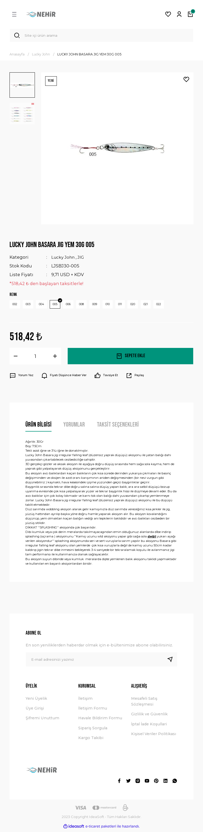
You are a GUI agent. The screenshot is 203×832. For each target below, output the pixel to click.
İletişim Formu (92, 710)
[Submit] (172, 661)
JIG (82, 258)
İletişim (85, 700)
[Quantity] (35, 358)
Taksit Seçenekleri (118, 426)
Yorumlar (74, 426)
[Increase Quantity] (55, 358)
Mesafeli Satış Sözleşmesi (144, 703)
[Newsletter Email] (101, 661)
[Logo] (40, 14)
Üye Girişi (35, 710)
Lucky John (63, 258)
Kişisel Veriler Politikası (153, 735)
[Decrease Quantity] (15, 358)
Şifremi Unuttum (42, 719)
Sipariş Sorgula (92, 729)
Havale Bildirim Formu (100, 719)
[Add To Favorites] (186, 80)
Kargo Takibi (90, 739)
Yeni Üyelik (36, 700)
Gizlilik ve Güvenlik (149, 715)
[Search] (101, 36)
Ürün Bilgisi (38, 426)
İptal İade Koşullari (149, 726)
